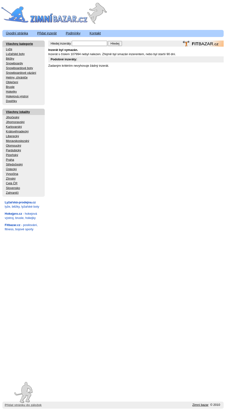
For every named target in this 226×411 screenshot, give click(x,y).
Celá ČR (11, 183)
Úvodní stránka (17, 33)
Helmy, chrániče (17, 77)
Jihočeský (12, 117)
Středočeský (14, 164)
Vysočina (12, 174)
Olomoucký (13, 145)
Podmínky (73, 33)
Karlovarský (14, 126)
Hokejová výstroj (17, 96)
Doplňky (11, 101)
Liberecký (12, 136)
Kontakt (95, 33)
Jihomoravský (15, 122)
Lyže (9, 49)
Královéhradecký (17, 131)
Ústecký (11, 169)
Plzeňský (12, 155)
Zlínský (11, 178)
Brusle (10, 87)
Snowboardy (14, 63)
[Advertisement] (23, 305)
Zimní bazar (200, 405)
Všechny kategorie (19, 43)
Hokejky (11, 91)
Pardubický (13, 150)
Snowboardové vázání (21, 72)
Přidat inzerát (46, 33)
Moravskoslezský (17, 141)
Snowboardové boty (19, 68)
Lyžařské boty (15, 54)
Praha (10, 159)
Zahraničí (12, 192)
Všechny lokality (18, 112)
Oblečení (12, 82)
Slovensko (13, 188)
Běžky (10, 58)
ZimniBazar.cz (45, 14)
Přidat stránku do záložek (23, 394)
